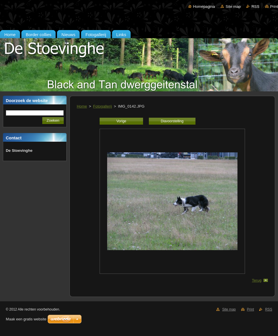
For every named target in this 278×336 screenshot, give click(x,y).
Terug (256, 280)
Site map (233, 6)
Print (274, 6)
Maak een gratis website (26, 319)
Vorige (121, 121)
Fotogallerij (102, 106)
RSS (255, 6)
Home (82, 106)
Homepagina (204, 6)
